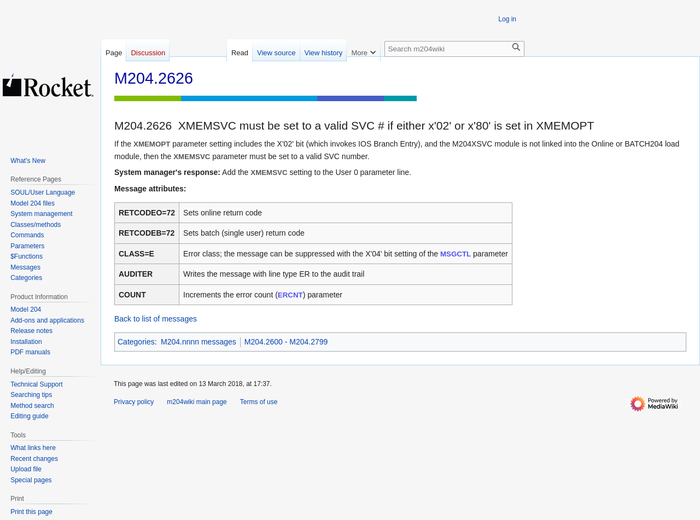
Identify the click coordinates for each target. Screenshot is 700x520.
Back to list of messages (155, 318)
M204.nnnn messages (198, 341)
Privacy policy (134, 402)
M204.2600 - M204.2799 (286, 341)
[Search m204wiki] (454, 49)
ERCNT (290, 295)
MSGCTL (455, 254)
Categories (136, 341)
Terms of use (259, 402)
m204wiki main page (196, 402)
